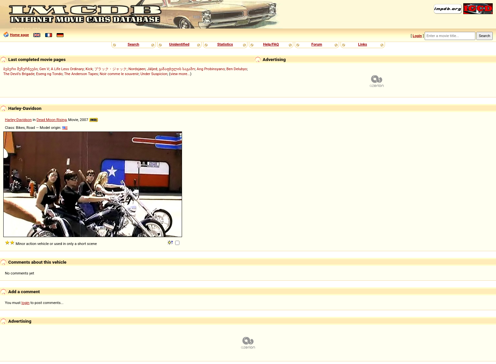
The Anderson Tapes (81, 73)
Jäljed (152, 69)
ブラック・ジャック (110, 69)
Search (133, 44)
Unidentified (179, 44)
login (26, 302)
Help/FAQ (271, 44)
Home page (19, 34)
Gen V (44, 69)
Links (362, 44)
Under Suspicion (153, 73)
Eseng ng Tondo (49, 73)
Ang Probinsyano (211, 69)
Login (417, 35)
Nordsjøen (136, 69)
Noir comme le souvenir (119, 73)
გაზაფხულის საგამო (177, 69)
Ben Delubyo (237, 69)
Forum (316, 44)
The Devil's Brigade (18, 73)
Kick (89, 69)
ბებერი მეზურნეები (20, 69)
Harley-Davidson (18, 119)
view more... (180, 73)
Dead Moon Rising (52, 119)
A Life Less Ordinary (67, 69)
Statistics (225, 44)
